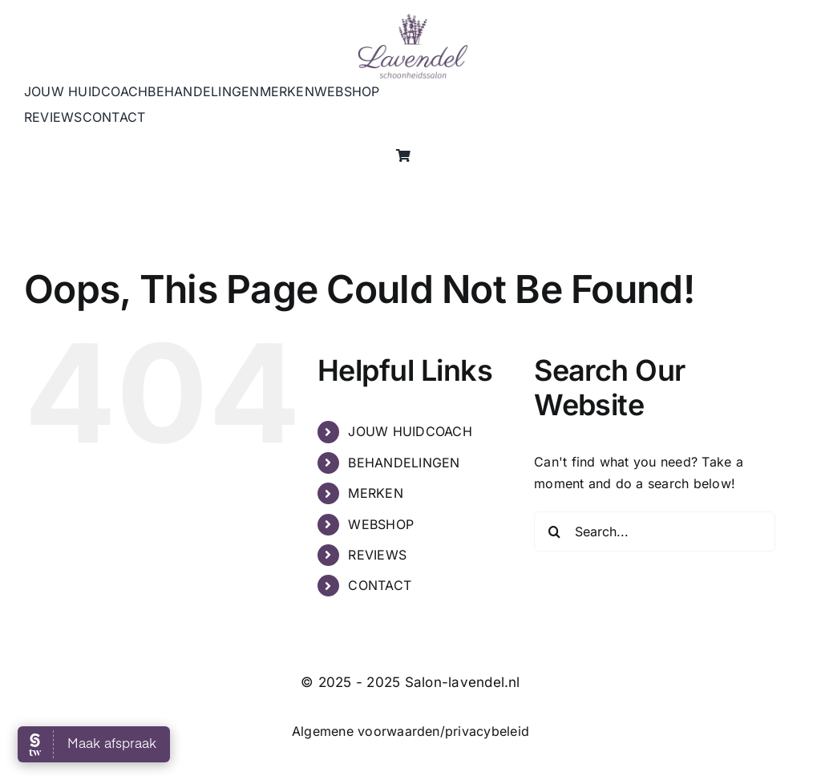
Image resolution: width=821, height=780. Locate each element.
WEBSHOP (381, 524)
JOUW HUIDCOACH (409, 431)
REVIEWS (377, 555)
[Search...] (654, 531)
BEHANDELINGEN (403, 463)
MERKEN (375, 493)
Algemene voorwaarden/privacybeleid (410, 731)
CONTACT (379, 585)
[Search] (554, 531)
